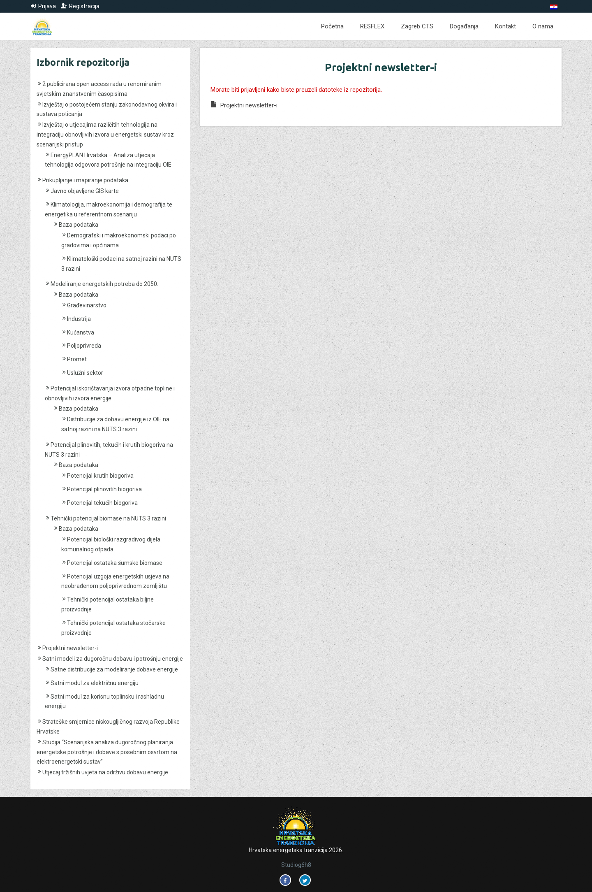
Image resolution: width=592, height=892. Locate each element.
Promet (77, 359)
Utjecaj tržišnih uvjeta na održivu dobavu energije (105, 772)
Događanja (464, 26)
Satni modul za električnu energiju (95, 683)
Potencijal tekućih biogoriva (102, 502)
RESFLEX (372, 26)
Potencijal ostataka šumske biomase (114, 563)
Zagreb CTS (417, 26)
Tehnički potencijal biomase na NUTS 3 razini (108, 518)
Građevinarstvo (86, 305)
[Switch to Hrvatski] (554, 7)
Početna (332, 26)
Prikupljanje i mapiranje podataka (85, 180)
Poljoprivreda (84, 345)
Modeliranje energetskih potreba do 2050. (104, 284)
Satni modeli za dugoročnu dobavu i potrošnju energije (112, 658)
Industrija (79, 319)
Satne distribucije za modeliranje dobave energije (114, 669)
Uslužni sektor (85, 372)
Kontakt (505, 26)
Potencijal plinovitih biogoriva (104, 489)
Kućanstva (80, 332)
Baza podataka (78, 224)
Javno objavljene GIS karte (85, 191)
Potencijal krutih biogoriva (100, 475)
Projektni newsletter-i (70, 648)
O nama (542, 26)
